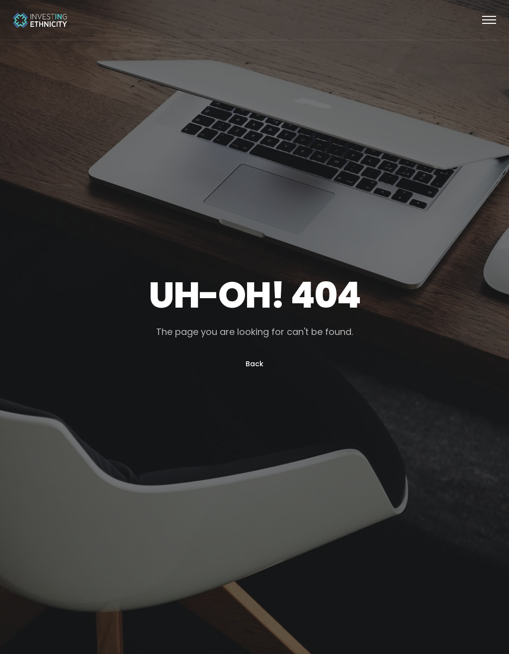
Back (254, 364)
